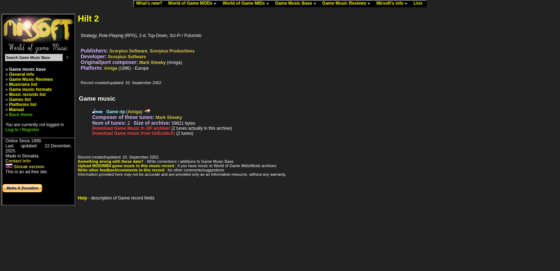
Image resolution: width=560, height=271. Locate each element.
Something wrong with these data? (110, 161)
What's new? (151, 3)
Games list (20, 99)
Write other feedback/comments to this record (121, 170)
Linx (419, 3)
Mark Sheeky (152, 62)
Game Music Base (297, 3)
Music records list (27, 94)
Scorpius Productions (172, 51)
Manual (16, 109)
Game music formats (30, 89)
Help (82, 198)
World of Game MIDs (247, 3)
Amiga (110, 68)
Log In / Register (22, 129)
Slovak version (24, 166)
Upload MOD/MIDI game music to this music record (126, 166)
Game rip (115, 111)
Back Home (20, 114)
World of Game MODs (194, 3)
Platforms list (22, 104)
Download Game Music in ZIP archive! (131, 128)
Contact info (18, 161)
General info (21, 74)
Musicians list (23, 84)
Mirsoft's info (393, 3)
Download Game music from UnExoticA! (133, 133)
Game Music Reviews (348, 3)
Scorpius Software (128, 51)
